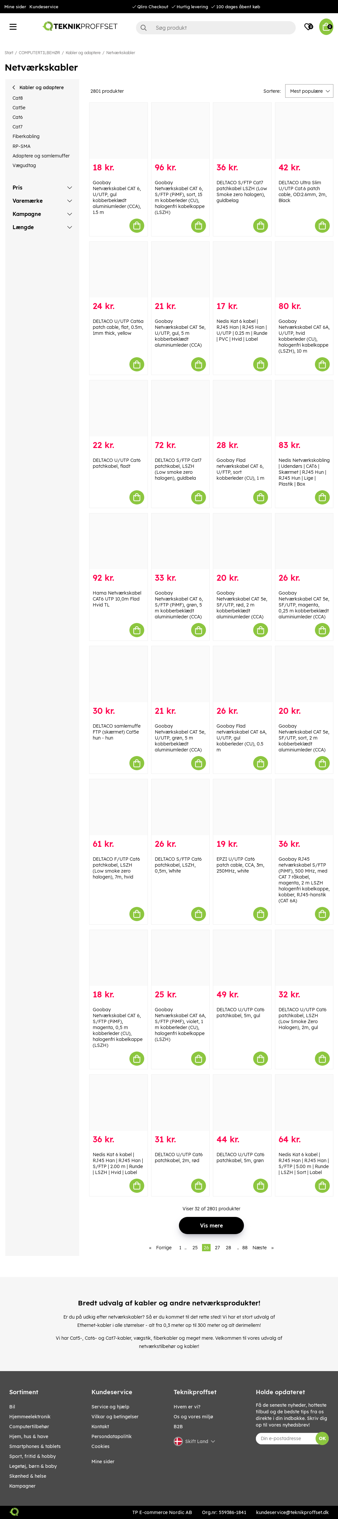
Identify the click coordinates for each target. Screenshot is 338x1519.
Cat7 (17, 127)
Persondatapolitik (111, 1436)
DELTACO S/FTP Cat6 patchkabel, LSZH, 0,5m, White (178, 865)
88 (245, 1248)
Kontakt (100, 1427)
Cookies (100, 1446)
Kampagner (22, 1486)
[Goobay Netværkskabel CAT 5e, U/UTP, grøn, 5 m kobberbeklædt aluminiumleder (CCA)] (180, 674)
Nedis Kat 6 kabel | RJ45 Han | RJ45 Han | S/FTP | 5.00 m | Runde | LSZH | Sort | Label (304, 1163)
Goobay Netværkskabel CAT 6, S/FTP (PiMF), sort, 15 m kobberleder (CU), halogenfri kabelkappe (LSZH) (180, 197)
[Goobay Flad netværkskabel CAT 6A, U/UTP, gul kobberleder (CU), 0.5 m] (242, 674)
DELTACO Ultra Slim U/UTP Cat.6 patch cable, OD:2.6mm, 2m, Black (303, 191)
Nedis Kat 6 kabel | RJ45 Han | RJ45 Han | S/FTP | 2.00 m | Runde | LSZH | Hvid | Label (118, 1163)
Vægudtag (24, 165)
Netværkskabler (120, 52)
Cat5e (19, 108)
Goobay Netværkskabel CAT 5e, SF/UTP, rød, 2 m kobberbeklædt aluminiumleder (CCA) (242, 605)
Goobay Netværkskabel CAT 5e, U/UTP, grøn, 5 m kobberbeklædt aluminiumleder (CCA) (180, 738)
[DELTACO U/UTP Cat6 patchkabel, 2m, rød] (180, 1103)
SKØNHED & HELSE (27, 1476)
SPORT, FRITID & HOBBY (32, 1456)
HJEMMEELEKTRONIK (30, 1417)
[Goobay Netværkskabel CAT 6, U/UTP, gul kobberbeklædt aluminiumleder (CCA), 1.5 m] (118, 131)
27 (217, 1248)
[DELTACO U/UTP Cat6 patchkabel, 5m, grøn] (242, 1103)
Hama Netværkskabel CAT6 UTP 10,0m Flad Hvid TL (117, 599)
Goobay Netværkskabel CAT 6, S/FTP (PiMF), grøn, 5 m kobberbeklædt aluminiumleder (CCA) (179, 605)
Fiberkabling (26, 136)
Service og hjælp (110, 1407)
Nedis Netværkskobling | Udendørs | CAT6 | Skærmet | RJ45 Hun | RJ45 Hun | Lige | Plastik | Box (304, 472)
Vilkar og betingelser (115, 1417)
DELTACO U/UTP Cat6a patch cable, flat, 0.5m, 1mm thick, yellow (118, 327)
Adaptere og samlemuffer (41, 156)
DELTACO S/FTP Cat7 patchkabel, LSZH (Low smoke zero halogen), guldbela (178, 469)
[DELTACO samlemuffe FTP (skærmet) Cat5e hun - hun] (118, 674)
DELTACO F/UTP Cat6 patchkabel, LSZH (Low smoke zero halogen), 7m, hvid (116, 868)
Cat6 (18, 117)
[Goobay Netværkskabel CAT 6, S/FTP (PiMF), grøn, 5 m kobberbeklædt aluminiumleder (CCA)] (180, 541)
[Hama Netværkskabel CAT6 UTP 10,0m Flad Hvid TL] (118, 541)
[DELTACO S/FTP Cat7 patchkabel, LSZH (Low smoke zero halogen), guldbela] (180, 408)
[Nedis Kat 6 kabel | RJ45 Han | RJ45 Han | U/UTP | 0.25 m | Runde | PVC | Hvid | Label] (242, 270)
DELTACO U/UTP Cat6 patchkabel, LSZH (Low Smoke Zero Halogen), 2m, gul (302, 1018)
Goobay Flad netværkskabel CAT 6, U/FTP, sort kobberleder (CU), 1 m (240, 469)
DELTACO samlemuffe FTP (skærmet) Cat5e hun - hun (117, 732)
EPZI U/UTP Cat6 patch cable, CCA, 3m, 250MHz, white (240, 865)
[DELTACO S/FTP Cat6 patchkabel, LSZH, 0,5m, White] (180, 807)
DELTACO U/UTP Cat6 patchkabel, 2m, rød (179, 1157)
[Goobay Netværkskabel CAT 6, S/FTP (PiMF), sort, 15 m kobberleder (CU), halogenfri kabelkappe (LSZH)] (180, 131)
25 (195, 1248)
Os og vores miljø (193, 1417)
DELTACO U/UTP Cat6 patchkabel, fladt (117, 463)
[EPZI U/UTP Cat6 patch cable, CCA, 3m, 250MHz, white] (242, 807)
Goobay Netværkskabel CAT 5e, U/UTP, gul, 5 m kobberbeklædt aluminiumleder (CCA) (180, 333)
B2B (178, 1427)
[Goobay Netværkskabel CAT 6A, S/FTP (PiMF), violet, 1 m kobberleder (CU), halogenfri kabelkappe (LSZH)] (180, 958)
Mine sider (15, 6)
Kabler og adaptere (83, 52)
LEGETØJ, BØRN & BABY (33, 1466)
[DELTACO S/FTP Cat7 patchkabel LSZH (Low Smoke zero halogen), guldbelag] (242, 131)
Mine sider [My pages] (103, 1462)
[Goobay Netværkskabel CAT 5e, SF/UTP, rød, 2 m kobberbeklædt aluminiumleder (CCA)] (242, 541)
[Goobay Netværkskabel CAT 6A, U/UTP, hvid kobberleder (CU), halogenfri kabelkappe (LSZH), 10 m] (304, 270)
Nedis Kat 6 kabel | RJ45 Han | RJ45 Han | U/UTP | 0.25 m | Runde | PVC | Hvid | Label (242, 330)
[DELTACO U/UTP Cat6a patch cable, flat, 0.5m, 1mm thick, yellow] (118, 270)
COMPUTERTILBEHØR (39, 52)
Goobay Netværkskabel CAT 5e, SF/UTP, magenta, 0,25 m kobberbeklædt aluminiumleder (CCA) (304, 605)
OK (322, 1438)
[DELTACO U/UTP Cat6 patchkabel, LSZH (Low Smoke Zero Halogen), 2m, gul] (304, 958)
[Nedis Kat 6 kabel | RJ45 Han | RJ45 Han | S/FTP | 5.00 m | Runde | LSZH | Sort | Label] (304, 1103)
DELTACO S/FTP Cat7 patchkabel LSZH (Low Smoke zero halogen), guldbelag (242, 191)
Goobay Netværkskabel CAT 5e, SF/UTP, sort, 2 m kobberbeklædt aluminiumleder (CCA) (304, 738)
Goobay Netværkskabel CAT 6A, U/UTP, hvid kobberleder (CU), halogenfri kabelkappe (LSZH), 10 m (304, 336)
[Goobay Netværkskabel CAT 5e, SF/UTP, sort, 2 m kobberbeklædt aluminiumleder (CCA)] (304, 674)
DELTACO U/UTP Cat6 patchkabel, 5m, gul (240, 1012)
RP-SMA (21, 146)
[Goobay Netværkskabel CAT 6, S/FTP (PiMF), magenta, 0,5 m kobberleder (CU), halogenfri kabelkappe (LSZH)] (118, 958)
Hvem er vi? (187, 1407)
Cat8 (18, 98)
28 (228, 1248)
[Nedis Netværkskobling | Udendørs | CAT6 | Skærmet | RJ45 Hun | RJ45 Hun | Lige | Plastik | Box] (304, 408)
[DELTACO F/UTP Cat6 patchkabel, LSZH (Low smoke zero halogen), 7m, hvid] (118, 807)
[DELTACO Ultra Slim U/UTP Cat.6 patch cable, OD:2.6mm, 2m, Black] (304, 131)
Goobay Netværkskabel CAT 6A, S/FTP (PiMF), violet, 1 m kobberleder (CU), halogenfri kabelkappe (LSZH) (180, 1024)
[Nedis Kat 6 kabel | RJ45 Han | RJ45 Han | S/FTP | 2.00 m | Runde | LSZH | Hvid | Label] (118, 1103)
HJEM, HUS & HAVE (28, 1436)
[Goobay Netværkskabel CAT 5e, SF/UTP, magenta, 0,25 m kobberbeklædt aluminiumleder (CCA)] (304, 541)
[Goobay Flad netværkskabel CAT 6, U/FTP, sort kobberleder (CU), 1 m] (242, 408)
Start (9, 52)
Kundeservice (43, 6)
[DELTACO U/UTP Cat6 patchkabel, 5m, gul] (242, 958)
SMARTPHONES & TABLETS (35, 1446)
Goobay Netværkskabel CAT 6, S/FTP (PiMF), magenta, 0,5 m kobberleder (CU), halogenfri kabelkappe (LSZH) (118, 1027)
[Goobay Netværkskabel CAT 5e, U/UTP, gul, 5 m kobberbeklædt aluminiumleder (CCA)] (180, 270)
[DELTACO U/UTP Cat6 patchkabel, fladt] (118, 408)
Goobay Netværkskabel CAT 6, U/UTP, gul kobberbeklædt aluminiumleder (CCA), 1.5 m (117, 197)
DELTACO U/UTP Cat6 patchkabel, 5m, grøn (240, 1157)
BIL (12, 1407)
